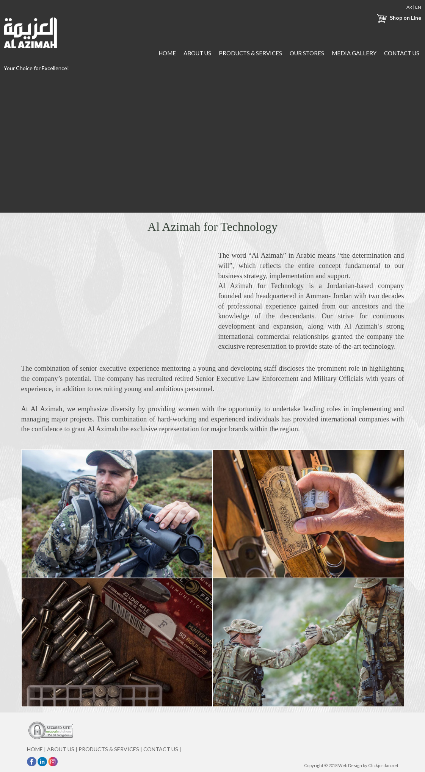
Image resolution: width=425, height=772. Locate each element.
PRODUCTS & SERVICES (250, 53)
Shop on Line (398, 17)
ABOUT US (197, 53)
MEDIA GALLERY (354, 53)
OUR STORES (307, 53)
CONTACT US (401, 53)
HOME (167, 53)
